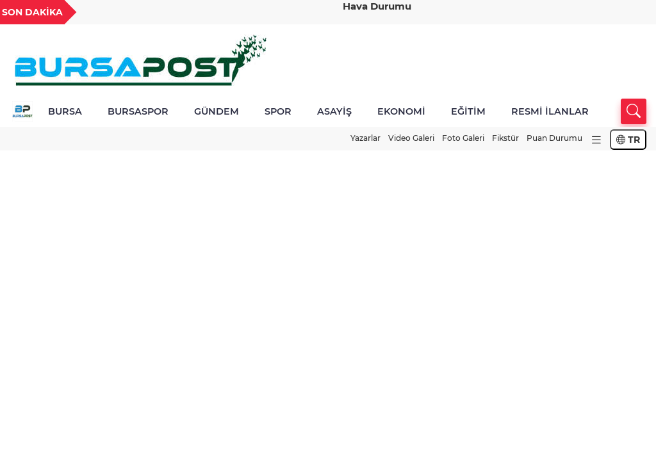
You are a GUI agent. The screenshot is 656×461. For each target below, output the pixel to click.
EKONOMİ (401, 111)
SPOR (278, 111)
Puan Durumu (554, 138)
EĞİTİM (468, 111)
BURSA (65, 111)
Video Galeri (411, 138)
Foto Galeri (463, 138)
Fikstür (505, 138)
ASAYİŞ (334, 111)
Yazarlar (365, 138)
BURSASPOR (138, 111)
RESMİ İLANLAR (550, 111)
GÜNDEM (216, 111)
